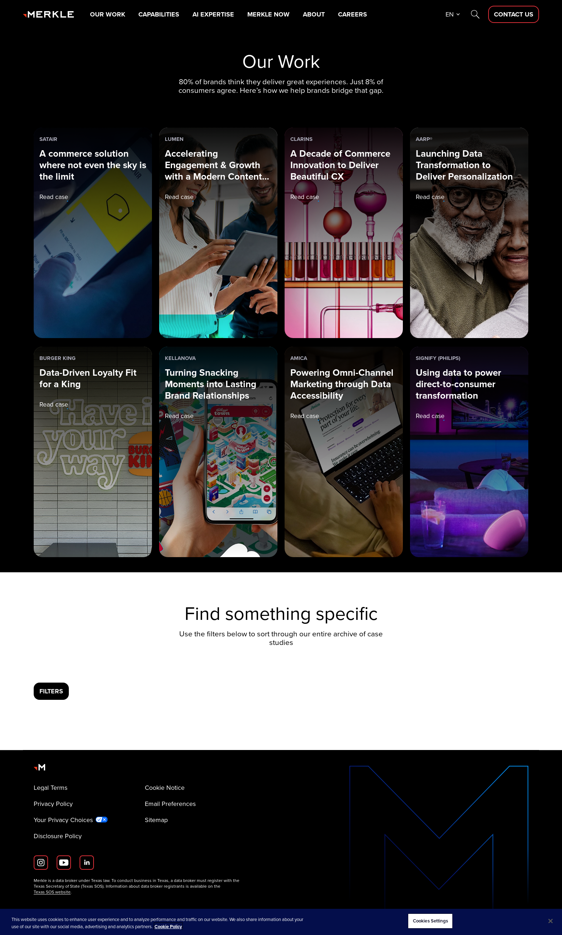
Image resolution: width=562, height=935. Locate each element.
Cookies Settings (430, 920)
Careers (352, 14)
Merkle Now (268, 14)
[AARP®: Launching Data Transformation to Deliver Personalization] (469, 233)
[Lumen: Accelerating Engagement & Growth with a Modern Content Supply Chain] (218, 233)
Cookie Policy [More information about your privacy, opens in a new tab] (168, 926)
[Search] (475, 14)
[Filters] (51, 691)
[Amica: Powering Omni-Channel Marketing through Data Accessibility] (344, 452)
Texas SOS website (52, 892)
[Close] (550, 921)
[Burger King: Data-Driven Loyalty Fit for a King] (93, 452)
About (314, 14)
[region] (281, 922)
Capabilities (158, 14)
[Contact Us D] (513, 14)
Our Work (107, 14)
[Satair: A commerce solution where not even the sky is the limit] (93, 233)
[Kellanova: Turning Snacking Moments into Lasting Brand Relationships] (218, 452)
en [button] (450, 14)
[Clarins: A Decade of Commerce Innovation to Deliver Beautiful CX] (344, 233)
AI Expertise (213, 14)
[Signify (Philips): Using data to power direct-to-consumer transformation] (469, 452)
